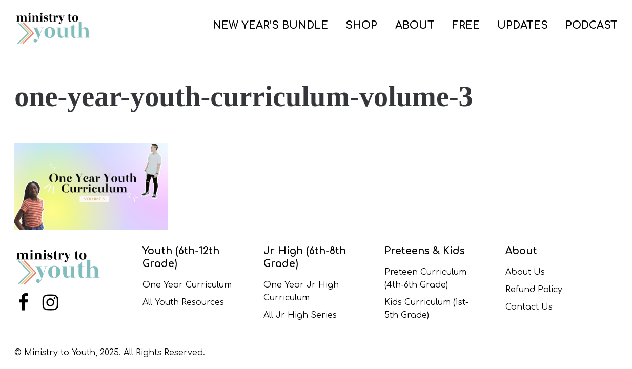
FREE (466, 25)
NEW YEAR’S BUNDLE (270, 25)
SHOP (361, 25)
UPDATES (522, 25)
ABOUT (415, 25)
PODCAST (591, 25)
